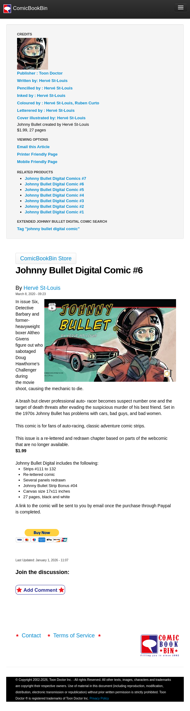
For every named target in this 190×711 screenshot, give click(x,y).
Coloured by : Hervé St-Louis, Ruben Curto (58, 103)
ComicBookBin (25, 8)
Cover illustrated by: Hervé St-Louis (51, 118)
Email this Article (33, 146)
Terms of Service (74, 635)
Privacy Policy (99, 698)
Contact (32, 635)
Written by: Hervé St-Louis (42, 80)
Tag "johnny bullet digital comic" (48, 228)
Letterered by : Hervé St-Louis (46, 110)
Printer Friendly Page (37, 154)
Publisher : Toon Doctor (40, 73)
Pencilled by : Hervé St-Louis (45, 88)
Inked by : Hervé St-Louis (41, 95)
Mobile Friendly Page (37, 161)
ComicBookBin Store (46, 258)
